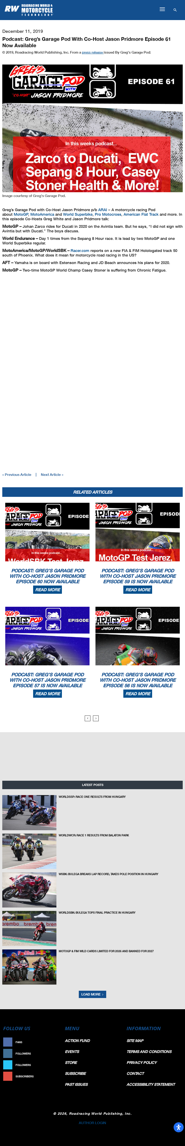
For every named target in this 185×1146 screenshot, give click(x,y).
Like (55, 1042)
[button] (162, 9)
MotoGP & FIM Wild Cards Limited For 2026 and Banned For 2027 (106, 951)
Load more (92, 994)
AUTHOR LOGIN (92, 1122)
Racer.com (80, 250)
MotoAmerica (42, 214)
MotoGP (21, 214)
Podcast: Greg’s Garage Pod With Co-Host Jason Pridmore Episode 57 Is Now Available (47, 680)
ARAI (102, 209)
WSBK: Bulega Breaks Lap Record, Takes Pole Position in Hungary (108, 874)
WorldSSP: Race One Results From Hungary (92, 797)
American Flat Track (141, 214)
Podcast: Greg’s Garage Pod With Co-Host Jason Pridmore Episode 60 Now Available (47, 576)
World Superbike (77, 214)
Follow (53, 1053)
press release (93, 52)
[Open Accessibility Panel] (179, 1127)
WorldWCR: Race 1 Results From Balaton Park (94, 835)
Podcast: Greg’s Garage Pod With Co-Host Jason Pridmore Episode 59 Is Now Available (138, 576)
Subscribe (51, 1076)
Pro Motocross (108, 214)
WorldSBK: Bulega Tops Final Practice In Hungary (97, 912)
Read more (47, 589)
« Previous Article (16, 474)
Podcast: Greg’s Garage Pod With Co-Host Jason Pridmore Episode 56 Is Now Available (138, 680)
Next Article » (52, 474)
